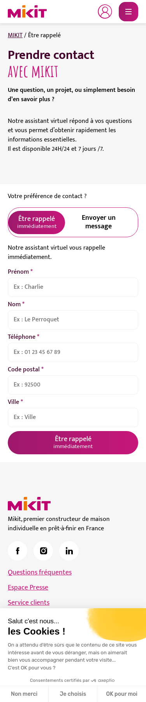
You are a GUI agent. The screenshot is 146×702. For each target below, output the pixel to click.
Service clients (28, 603)
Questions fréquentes (40, 572)
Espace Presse (28, 587)
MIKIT (15, 35)
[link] (17, 551)
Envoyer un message (99, 222)
